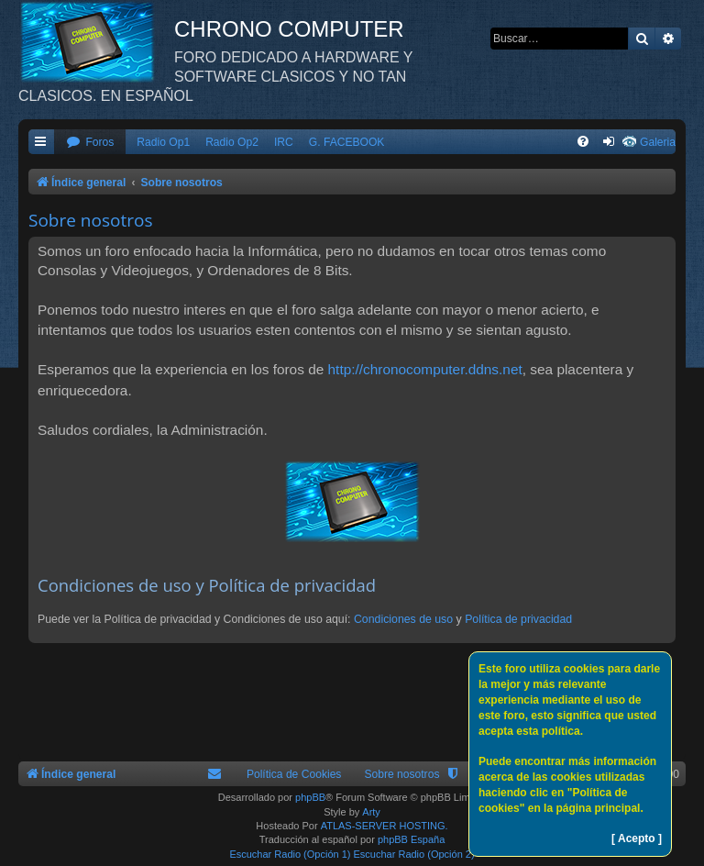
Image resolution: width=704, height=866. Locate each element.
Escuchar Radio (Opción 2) (414, 854)
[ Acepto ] (636, 838)
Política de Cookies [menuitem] (294, 774)
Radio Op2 (231, 142)
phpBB (310, 797)
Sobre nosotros (401, 774)
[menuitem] (89, 142)
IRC (283, 142)
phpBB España (411, 839)
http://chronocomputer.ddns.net (425, 369)
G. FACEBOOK (347, 142)
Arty (371, 811)
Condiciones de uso (403, 619)
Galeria (658, 142)
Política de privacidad (518, 619)
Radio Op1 (163, 142)
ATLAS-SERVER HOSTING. (384, 825)
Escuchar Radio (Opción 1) (289, 854)
